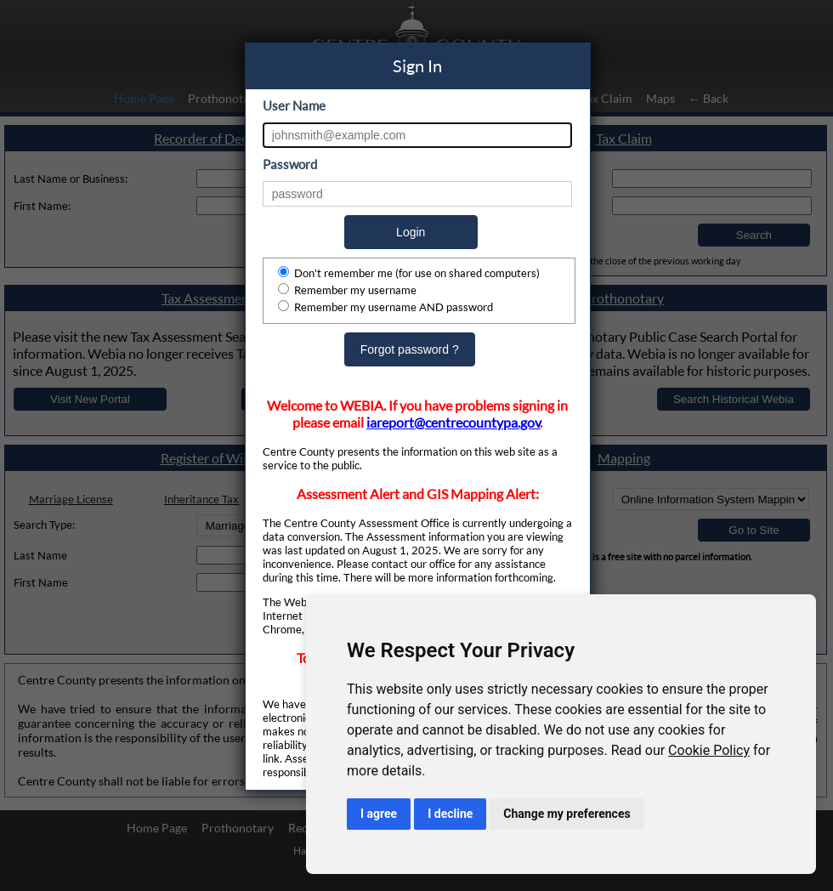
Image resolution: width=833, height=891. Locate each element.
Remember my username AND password (385, 307)
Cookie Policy (709, 750)
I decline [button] (450, 813)
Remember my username (347, 290)
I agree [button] (378, 813)
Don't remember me (409, 273)
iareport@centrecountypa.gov (453, 422)
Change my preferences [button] (566, 813)
